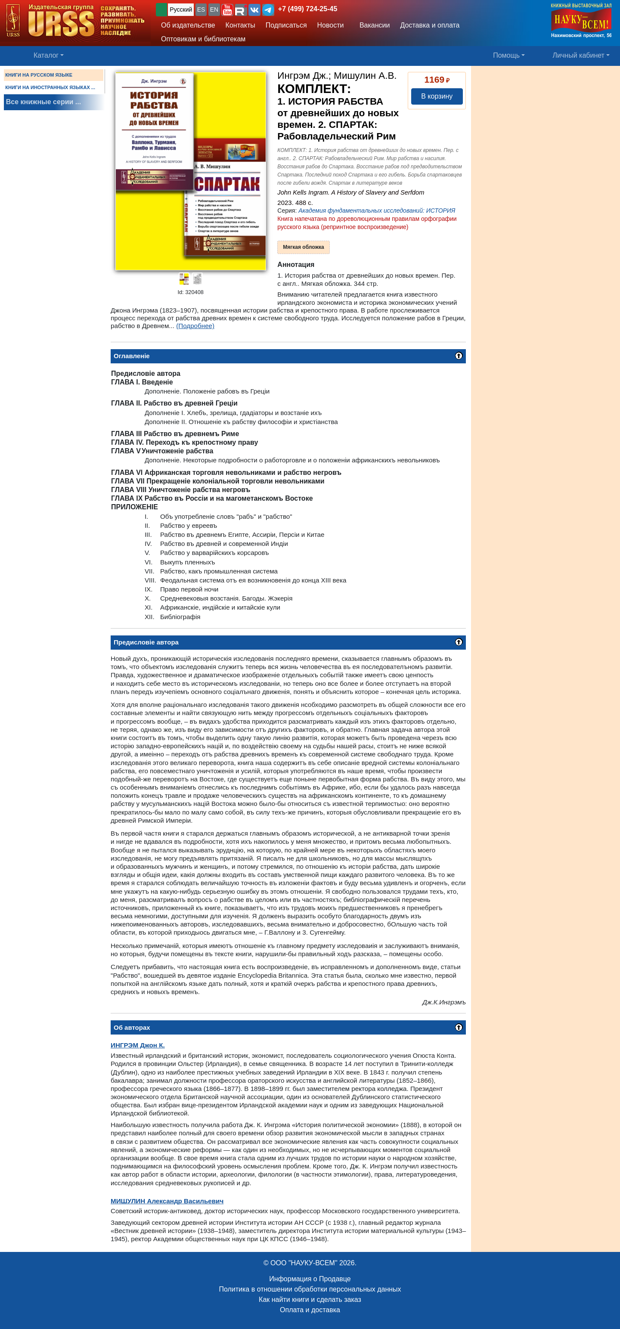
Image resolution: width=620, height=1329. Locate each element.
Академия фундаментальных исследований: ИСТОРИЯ (376, 210)
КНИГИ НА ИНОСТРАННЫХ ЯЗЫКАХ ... (50, 87)
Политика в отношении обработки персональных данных (310, 1289)
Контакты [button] (240, 25)
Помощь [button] (506, 55)
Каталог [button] (46, 55)
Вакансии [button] (372, 25)
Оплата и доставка (310, 1310)
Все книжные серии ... (43, 101)
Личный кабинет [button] (578, 55)
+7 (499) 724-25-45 (307, 8)
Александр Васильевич (167, 1201)
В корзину (437, 96)
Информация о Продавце (309, 1279)
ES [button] (201, 9)
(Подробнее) (195, 325)
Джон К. (138, 1045)
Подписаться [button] (286, 25)
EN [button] (214, 9)
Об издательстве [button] (188, 25)
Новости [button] (330, 25)
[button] (227, 10)
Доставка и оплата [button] (429, 25)
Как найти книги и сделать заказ (310, 1299)
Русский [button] (181, 9)
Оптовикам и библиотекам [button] (203, 39)
